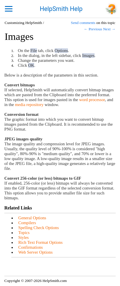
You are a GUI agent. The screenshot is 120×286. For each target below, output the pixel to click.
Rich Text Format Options (40, 242)
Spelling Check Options (38, 227)
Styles (23, 237)
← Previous (93, 29)
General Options (32, 218)
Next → (109, 29)
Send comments (83, 23)
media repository (29, 104)
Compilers (27, 222)
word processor (92, 99)
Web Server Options (35, 252)
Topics (23, 232)
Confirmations (30, 247)
